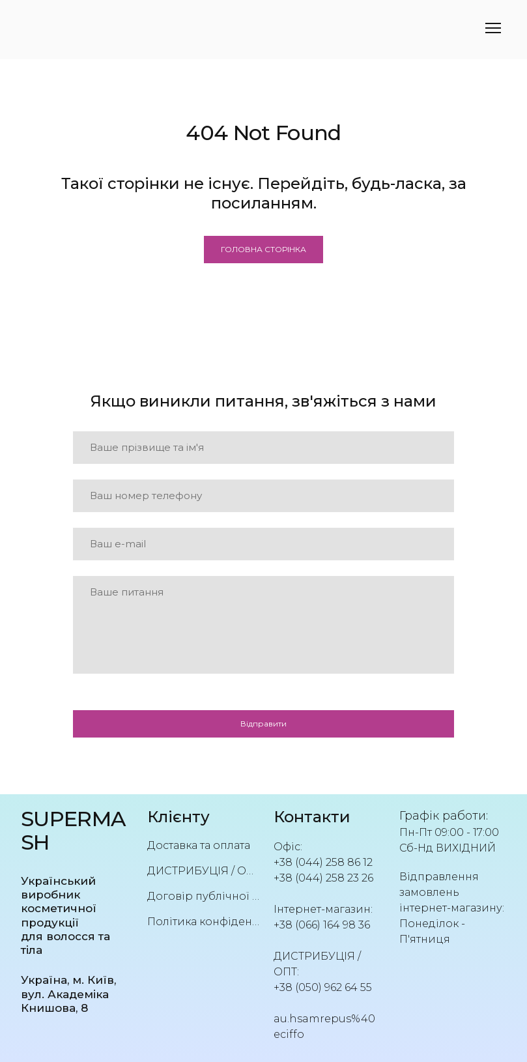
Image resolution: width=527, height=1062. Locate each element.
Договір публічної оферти (204, 896)
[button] (263, 249)
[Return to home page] (74, 831)
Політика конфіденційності (204, 921)
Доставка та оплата (198, 845)
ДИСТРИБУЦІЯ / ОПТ (204, 871)
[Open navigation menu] (493, 28)
